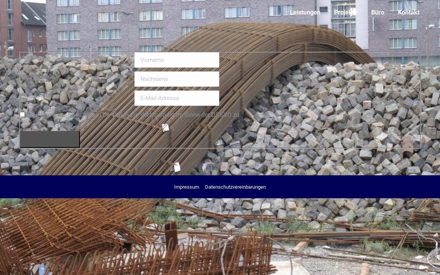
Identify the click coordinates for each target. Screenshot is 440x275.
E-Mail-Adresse (40, 95)
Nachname (34, 76)
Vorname (32, 57)
